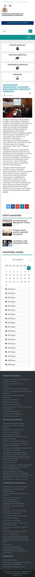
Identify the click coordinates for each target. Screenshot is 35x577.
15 (25, 275)
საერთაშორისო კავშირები (11, 520)
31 (21, 268)
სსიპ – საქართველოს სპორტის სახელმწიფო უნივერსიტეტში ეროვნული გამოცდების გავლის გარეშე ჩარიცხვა (17, 466)
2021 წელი (10, 310)
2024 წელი (10, 297)
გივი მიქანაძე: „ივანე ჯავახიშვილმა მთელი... (21, 242)
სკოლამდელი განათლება (11, 411)
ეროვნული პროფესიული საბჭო (13, 506)
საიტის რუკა (24, 1)
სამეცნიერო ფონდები (10, 560)
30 (17, 268)
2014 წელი (10, 339)
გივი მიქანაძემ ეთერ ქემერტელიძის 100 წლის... (22, 221)
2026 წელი (10, 289)
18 (10, 278)
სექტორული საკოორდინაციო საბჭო (15, 510)
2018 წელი (10, 322)
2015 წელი (10, 335)
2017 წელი (10, 327)
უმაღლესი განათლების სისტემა (13, 429)
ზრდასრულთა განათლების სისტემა (14, 531)
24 (6, 281)
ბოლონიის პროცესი (9, 439)
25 (10, 281)
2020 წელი (10, 314)
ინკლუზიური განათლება (11, 399)
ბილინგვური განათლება (11, 416)
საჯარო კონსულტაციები (11, 534)
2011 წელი (10, 352)
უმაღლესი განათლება (17, 57)
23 (28, 278)
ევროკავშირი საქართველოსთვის (14, 566)
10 (6, 275)
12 (14, 275)
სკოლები (6, 386)
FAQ (17, 1)
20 (17, 278)
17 (6, 278)
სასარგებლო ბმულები (9, 1)
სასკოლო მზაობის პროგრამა (12, 413)
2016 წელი (10, 331)
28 (10, 268)
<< (5, 259)
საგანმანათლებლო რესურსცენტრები (15, 388)
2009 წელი (10, 360)
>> (30, 259)
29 (14, 268)
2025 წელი (10, 293)
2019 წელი (10, 318)
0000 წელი (10, 364)
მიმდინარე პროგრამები (11, 402)
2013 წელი (10, 343)
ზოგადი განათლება (17, 47)
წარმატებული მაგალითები (12, 513)
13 (17, 275)
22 (25, 278)
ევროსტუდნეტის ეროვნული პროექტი (15, 479)
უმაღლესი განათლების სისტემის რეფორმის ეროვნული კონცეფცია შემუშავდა (14, 425)
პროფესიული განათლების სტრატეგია (15, 486)
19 (14, 278)
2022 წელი (10, 306)
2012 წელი (10, 348)
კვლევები (6, 508)
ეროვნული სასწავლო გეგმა (12, 404)
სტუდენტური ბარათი (9, 462)
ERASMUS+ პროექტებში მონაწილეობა (15, 441)
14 (21, 275)
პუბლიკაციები (7, 544)
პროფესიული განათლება (17, 67)
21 (21, 278)
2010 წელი (10, 356)
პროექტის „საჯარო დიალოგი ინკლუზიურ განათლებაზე (20, 232)
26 (14, 281)
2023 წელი (10, 302)
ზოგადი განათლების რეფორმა (13, 384)
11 (10, 275)
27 (6, 268)
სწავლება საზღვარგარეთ (11, 432)
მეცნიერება (17, 77)
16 (28, 275)
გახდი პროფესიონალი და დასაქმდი (15, 515)
